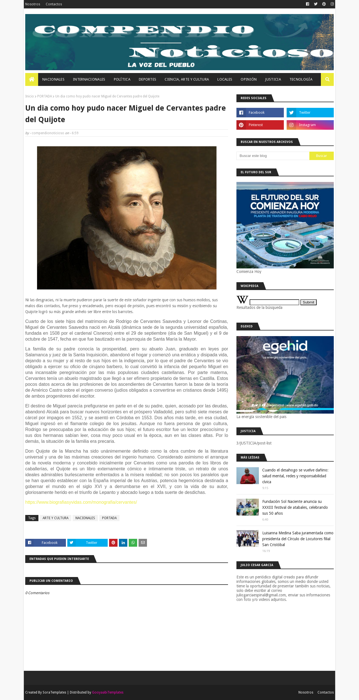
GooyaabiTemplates (107, 692)
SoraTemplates (54, 692)
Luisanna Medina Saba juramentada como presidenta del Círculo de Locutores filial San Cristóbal (297, 539)
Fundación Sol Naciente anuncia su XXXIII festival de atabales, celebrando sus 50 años (295, 507)
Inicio (29, 96)
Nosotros (32, 4)
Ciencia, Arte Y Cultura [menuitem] (187, 79)
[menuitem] (31, 79)
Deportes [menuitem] (147, 79)
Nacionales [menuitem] (53, 79)
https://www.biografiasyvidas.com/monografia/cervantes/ (81, 502)
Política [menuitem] (122, 79)
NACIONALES (85, 518)
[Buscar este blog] (272, 156)
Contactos (54, 4)
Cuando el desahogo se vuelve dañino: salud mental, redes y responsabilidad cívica (295, 476)
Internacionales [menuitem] (89, 79)
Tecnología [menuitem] (300, 79)
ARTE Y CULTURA (55, 518)
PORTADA (44, 96)
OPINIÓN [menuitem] (249, 79)
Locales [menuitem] (224, 79)
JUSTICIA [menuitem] (273, 79)
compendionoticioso (48, 133)
